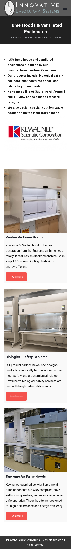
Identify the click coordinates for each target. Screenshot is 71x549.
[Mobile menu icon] (65, 8)
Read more (16, 276)
